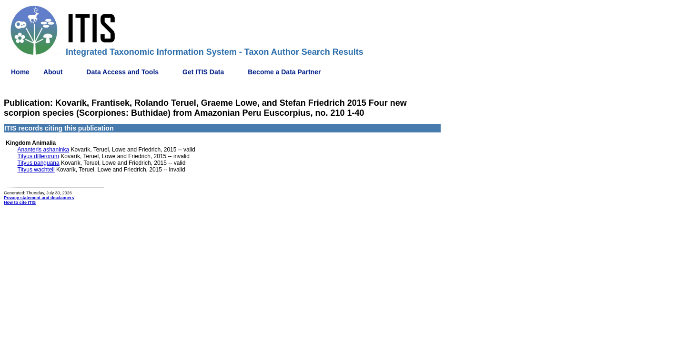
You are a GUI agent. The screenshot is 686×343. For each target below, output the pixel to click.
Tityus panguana (38, 163)
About (52, 72)
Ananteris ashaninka (43, 149)
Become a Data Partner (284, 72)
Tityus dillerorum (38, 156)
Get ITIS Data (203, 72)
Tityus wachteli (35, 169)
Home (20, 72)
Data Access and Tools (122, 72)
